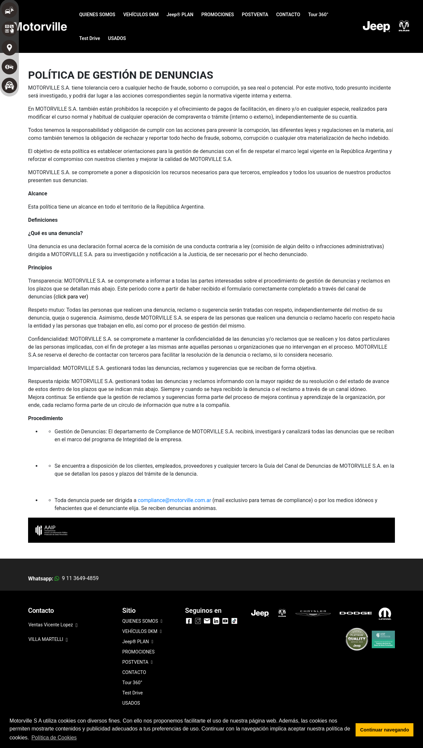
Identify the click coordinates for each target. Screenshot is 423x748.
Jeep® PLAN (180, 14)
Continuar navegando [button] (384, 729)
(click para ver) (71, 297)
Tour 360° (318, 14)
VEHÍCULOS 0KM (141, 14)
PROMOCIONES (217, 14)
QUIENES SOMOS (97, 14)
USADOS (117, 38)
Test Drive (89, 38)
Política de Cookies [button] (54, 737)
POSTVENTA (255, 14)
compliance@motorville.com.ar (174, 500)
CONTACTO (288, 14)
